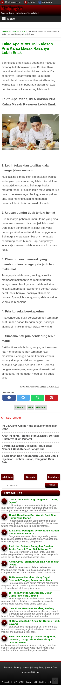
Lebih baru (7, 477)
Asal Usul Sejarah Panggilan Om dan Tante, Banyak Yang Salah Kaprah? (31, 547)
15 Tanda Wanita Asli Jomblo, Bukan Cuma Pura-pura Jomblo (30, 594)
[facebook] (9, 398)
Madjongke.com (13, 2)
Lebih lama (53, 477)
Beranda (30, 477)
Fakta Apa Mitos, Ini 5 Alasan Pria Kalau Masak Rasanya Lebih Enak (27, 48)
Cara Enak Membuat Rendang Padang (31, 608)
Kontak (31, 2)
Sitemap (36, 672)
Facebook (47, 2)
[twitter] (23, 398)
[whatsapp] (37, 398)
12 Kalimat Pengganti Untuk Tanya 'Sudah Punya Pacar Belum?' (34, 532)
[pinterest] (51, 398)
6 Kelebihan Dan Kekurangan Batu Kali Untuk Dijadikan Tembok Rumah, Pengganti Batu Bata (30, 459)
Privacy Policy (38, 667)
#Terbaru (41, 407)
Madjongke (11, 9)
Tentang (17, 667)
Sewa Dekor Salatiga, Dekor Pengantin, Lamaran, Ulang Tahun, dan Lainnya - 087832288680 (32, 639)
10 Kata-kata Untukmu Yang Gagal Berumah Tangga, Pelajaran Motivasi (31, 578)
